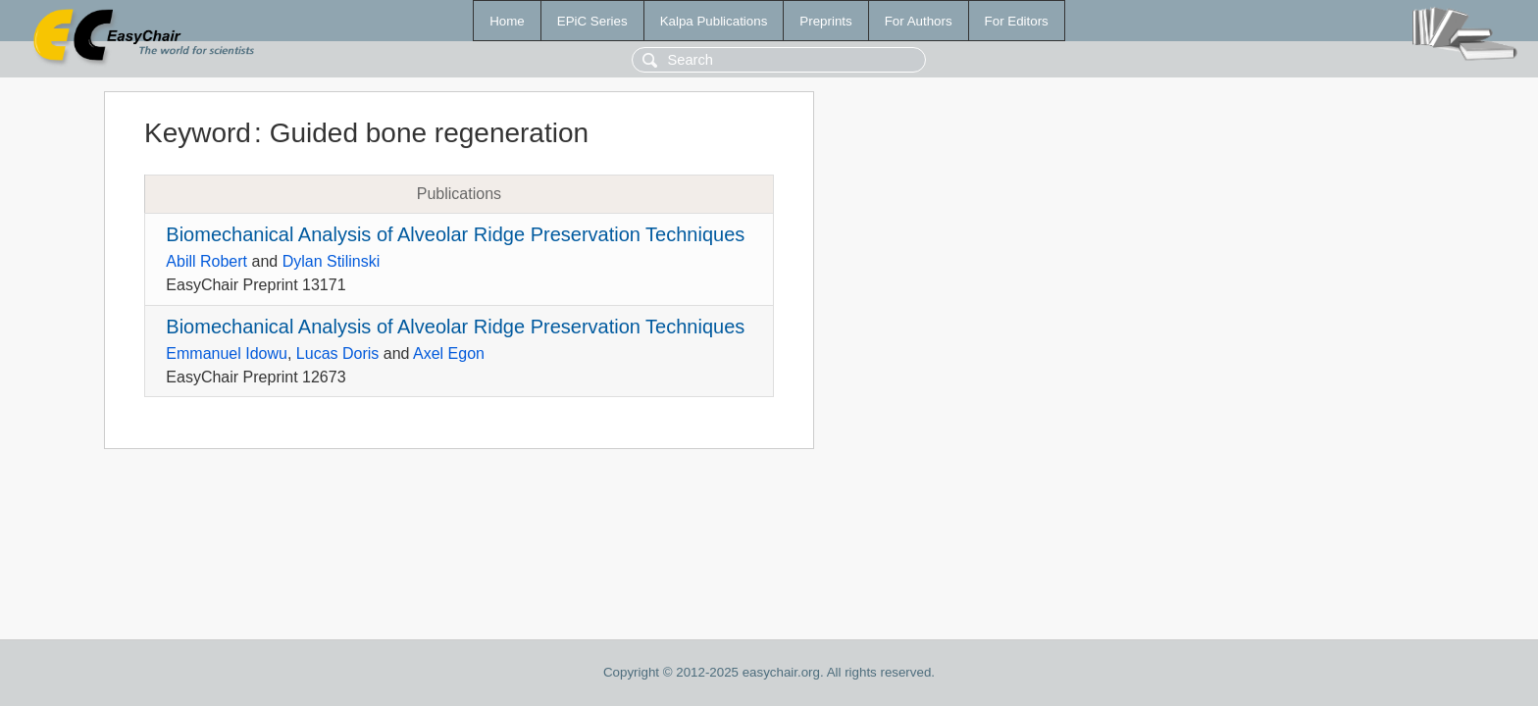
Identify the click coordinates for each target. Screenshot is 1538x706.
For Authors (918, 21)
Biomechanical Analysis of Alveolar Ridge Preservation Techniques (455, 234)
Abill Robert (206, 261)
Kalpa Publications (714, 21)
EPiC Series (592, 21)
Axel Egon (449, 353)
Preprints (825, 21)
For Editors (1017, 21)
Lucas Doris (337, 353)
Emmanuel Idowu (226, 353)
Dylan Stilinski (331, 261)
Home (507, 21)
